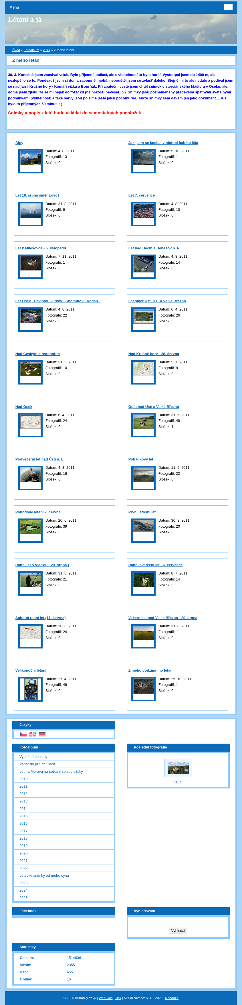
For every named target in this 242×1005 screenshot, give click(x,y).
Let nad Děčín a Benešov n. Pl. (155, 248)
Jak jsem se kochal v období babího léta (163, 143)
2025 (23, 898)
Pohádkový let (140, 459)
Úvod (16, 50)
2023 (23, 883)
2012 (23, 794)
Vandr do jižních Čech (37, 764)
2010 (23, 779)
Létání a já (25, 19)
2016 (23, 823)
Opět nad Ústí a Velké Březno (153, 407)
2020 (23, 853)
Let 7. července (141, 195)
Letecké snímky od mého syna (44, 875)
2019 (23, 846)
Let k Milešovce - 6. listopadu (40, 248)
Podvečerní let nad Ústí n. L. (39, 459)
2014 (23, 808)
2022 (23, 868)
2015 (23, 816)
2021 (23, 860)
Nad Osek (23, 407)
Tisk (118, 998)
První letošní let (142, 512)
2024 (23, 890)
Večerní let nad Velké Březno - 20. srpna (162, 618)
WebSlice (105, 998)
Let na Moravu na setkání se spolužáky (51, 771)
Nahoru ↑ (171, 998)
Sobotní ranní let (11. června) (40, 618)
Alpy (19, 143)
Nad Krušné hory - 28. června (153, 354)
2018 (23, 838)
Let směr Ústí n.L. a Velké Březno (157, 301)
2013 (23, 801)
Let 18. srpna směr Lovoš (37, 195)
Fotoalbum (31, 50)
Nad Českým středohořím (37, 354)
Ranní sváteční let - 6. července (155, 565)
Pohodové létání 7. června (38, 512)
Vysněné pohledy (33, 756)
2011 (46, 50)
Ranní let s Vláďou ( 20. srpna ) (42, 565)
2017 (23, 831)
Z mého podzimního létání (151, 670)
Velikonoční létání (30, 670)
